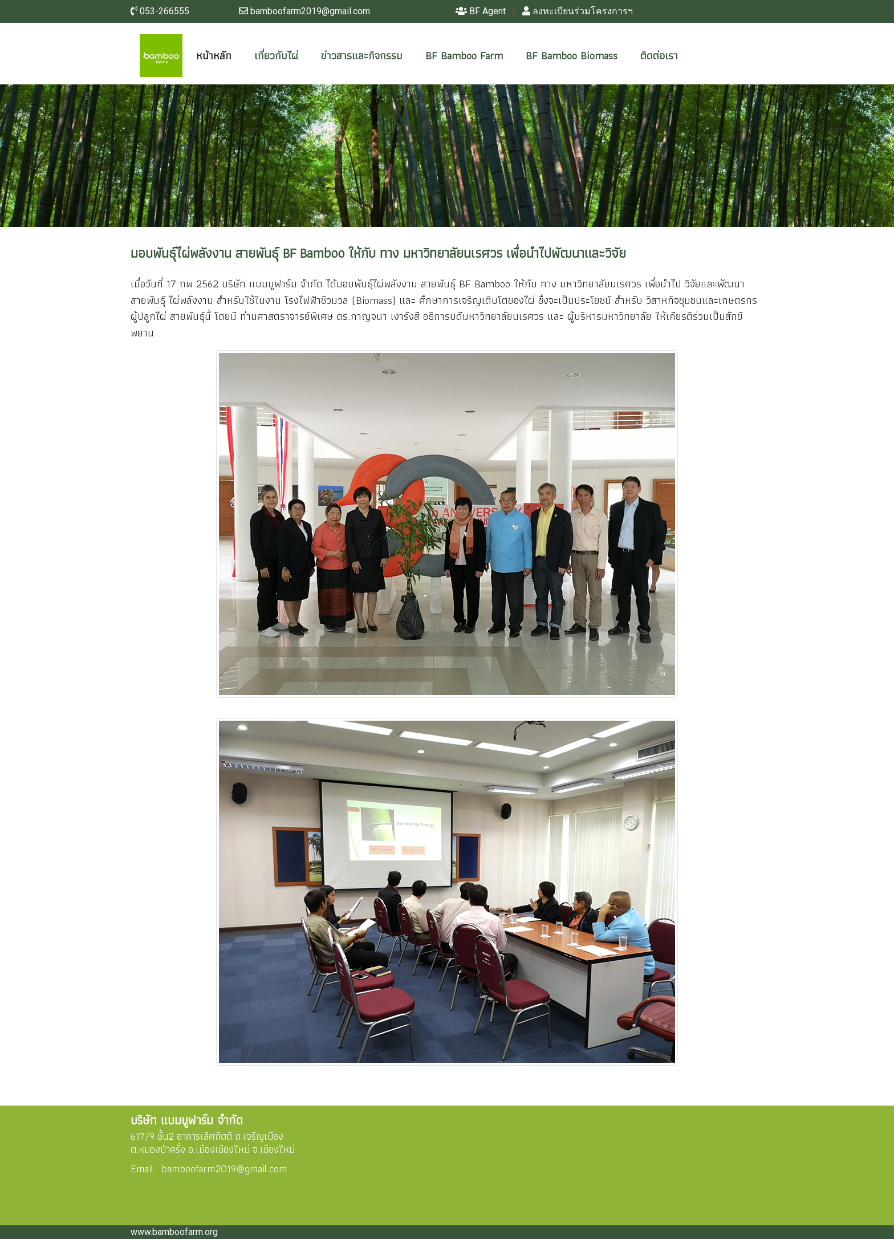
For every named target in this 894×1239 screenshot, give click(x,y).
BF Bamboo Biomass (571, 55)
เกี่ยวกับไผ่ (276, 55)
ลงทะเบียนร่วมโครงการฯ (577, 11)
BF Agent (481, 11)
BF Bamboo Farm (464, 55)
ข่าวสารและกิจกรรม (362, 55)
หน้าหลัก (223, 55)
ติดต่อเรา (659, 55)
